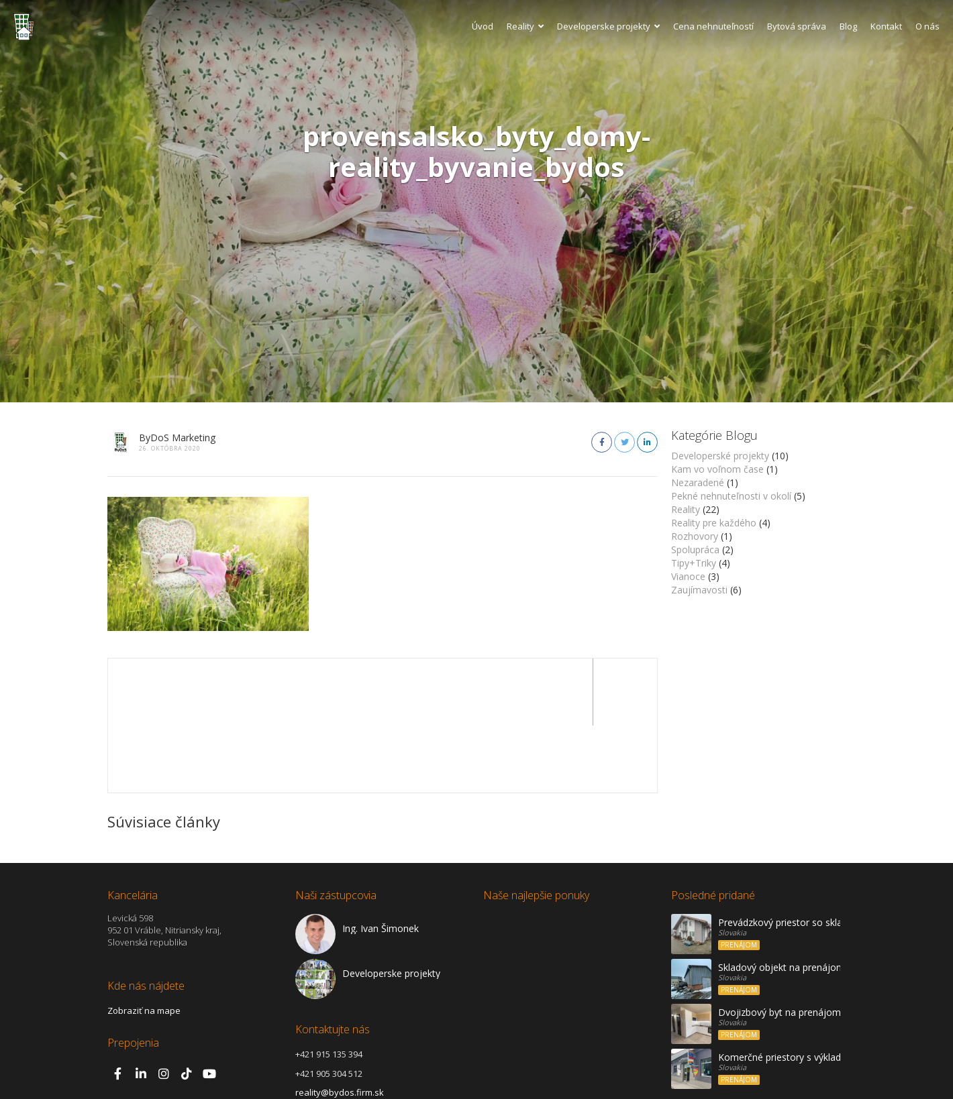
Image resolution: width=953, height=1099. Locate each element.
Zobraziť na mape (144, 943)
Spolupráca (695, 549)
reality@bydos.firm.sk (339, 1025)
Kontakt (886, 26)
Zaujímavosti (699, 589)
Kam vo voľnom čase (717, 469)
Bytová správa (796, 26)
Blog (848, 26)
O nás (927, 26)
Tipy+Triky (693, 563)
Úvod (482, 26)
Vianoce (688, 576)
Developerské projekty (720, 455)
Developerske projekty (608, 26)
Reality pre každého (713, 522)
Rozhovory (694, 536)
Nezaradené (697, 482)
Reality (525, 26)
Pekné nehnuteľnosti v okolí (731, 495)
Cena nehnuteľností (713, 26)
